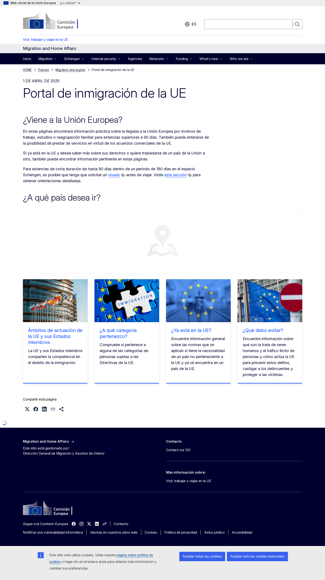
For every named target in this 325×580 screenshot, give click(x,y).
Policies (43, 70)
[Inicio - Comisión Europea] (57, 21)
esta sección (175, 175)
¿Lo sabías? (70, 3)
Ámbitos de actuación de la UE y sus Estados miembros (55, 336)
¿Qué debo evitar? (263, 330)
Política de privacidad (180, 532)
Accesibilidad (242, 532)
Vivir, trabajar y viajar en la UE (45, 39)
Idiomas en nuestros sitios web (114, 532)
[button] (27, 409)
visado (114, 175)
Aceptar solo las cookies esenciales (257, 556)
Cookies (151, 532)
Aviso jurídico (214, 532)
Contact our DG (178, 450)
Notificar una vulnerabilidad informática (53, 532)
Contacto (121, 524)
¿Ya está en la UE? (191, 330)
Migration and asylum (70, 70)
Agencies (135, 59)
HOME (27, 70)
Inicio (27, 59)
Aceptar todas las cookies (202, 556)
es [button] (190, 24)
